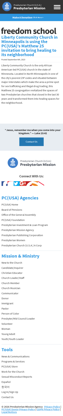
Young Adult (8, 334)
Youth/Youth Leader (13, 339)
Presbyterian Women (13, 240)
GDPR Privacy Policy (48, 409)
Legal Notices (9, 412)
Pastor (5, 308)
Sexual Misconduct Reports (17, 376)
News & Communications (16, 356)
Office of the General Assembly (19, 214)
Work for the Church (13, 371)
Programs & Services (13, 361)
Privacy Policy (52, 406)
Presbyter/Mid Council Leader (18, 318)
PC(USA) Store (10, 366)
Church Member (11, 283)
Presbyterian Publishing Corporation (22, 235)
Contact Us (31, 141)
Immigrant (7, 303)
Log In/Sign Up (10, 392)
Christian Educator (12, 272)
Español (6, 382)
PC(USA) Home (10, 204)
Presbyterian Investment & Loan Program (25, 225)
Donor (5, 298)
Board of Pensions (12, 209)
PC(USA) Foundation (13, 220)
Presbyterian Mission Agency (18, 230)
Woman (6, 328)
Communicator (10, 293)
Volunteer (7, 323)
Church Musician (11, 288)
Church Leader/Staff (13, 278)
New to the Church (12, 262)
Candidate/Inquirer (12, 267)
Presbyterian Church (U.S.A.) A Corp (22, 245)
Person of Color (10, 313)
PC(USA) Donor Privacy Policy (18, 409)
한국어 (6, 387)
